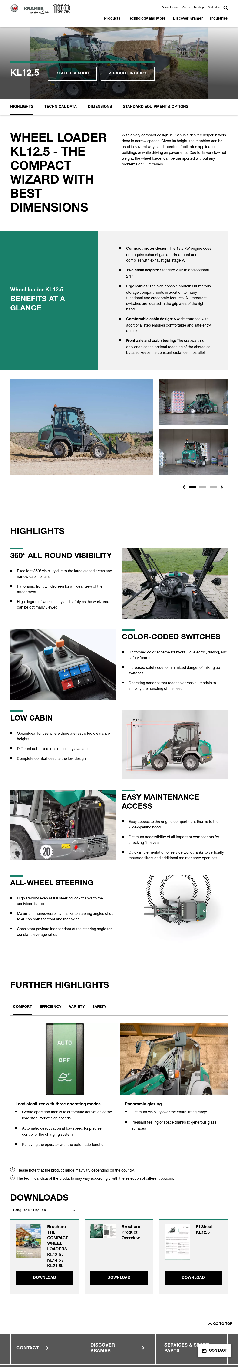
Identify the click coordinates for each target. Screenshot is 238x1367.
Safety (99, 941)
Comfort (22, 941)
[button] (184, 421)
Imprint (30, 1320)
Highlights (21, 41)
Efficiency (51, 941)
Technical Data (60, 41)
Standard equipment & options (155, 41)
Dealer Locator (170, 7)
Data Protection (93, 1320)
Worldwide (214, 7)
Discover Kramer (188, 19)
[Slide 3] (213, 421)
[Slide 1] (192, 421)
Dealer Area (145, 1320)
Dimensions (100, 41)
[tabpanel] (64, 1024)
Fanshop (199, 7)
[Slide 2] (202, 421)
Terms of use (34, 1329)
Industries (219, 19)
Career (186, 7)
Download (44, 1212)
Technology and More (146, 19)
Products (112, 19)
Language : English (29, 1144)
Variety (77, 941)
